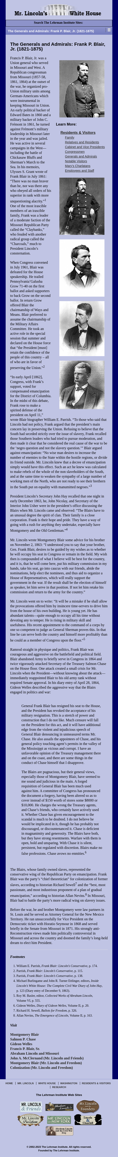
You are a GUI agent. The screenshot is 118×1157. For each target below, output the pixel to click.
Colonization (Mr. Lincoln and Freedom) (41, 1068)
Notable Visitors (76, 161)
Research (59, 1087)
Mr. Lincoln (25, 1083)
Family (69, 137)
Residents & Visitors (77, 133)
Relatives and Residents (82, 142)
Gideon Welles (21, 1044)
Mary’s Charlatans (77, 166)
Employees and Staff (79, 170)
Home (9, 1083)
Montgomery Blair (24, 1034)
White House (47, 1083)
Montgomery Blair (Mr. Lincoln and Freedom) (46, 1063)
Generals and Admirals (81, 156)
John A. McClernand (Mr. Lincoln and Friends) (47, 1058)
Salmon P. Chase (23, 1039)
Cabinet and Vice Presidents (85, 147)
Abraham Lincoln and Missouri (34, 1053)
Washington (68, 1083)
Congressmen (75, 152)
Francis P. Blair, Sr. (25, 1049)
